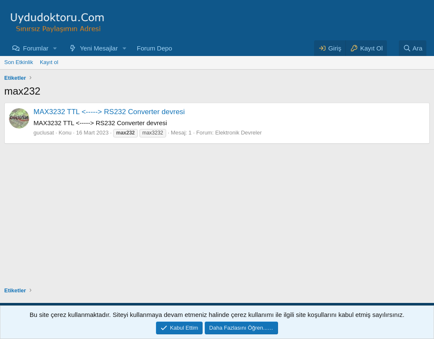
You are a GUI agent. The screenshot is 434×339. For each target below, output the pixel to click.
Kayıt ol (49, 62)
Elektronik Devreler (238, 132)
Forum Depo (154, 48)
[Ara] (413, 48)
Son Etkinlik (18, 62)
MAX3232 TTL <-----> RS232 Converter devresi (109, 112)
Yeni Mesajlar (99, 48)
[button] (55, 48)
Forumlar (35, 48)
